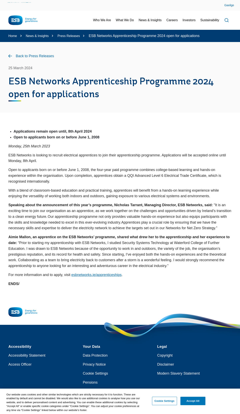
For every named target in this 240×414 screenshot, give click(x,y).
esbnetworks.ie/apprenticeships (96, 275)
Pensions (90, 382)
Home (12, 36)
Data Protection (95, 355)
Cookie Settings (95, 373)
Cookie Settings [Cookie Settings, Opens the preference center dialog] (164, 403)
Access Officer (20, 364)
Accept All (193, 403)
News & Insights (37, 36)
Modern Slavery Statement (178, 373)
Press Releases (68, 36)
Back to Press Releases (35, 56)
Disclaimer (165, 364)
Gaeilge (229, 5)
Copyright (165, 355)
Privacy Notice (94, 364)
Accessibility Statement (26, 355)
